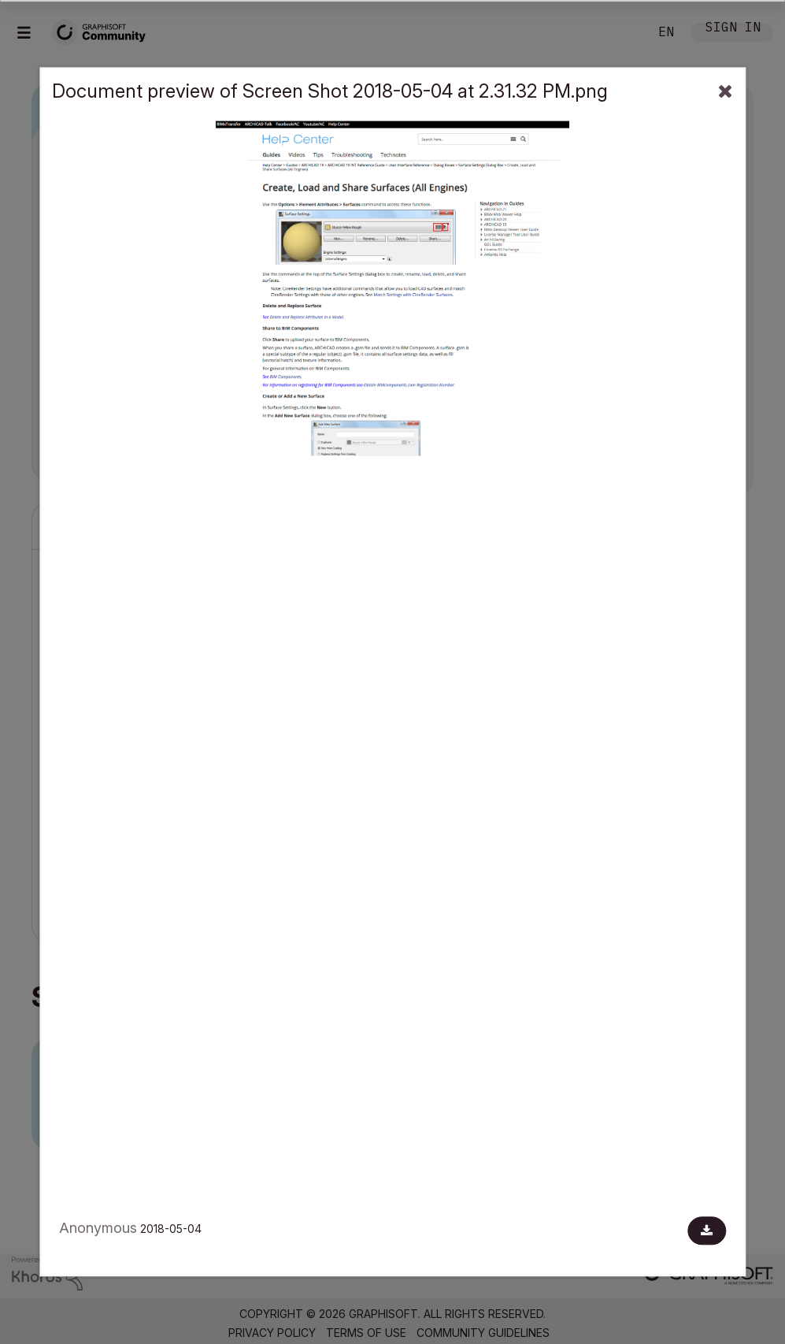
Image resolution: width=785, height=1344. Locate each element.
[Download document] (706, 1231)
